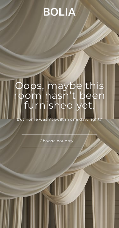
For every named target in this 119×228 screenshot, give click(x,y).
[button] (59, 141)
